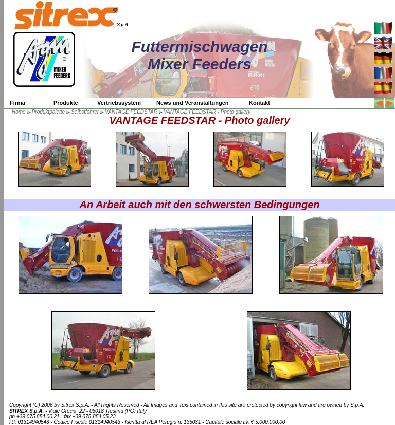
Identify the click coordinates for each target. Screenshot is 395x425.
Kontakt (259, 103)
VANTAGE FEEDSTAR (131, 112)
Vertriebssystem (119, 103)
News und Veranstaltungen (192, 103)
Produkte (65, 103)
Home (19, 112)
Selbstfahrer (85, 112)
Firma (17, 103)
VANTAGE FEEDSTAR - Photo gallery (207, 112)
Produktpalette (48, 112)
